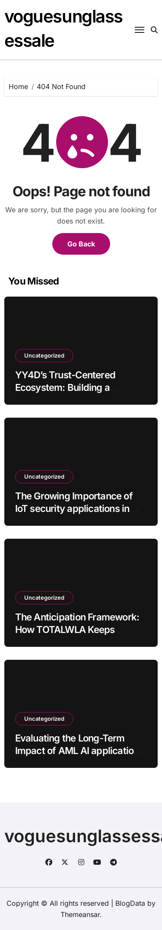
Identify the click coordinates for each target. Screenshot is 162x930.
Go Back (81, 244)
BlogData (130, 903)
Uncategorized (44, 355)
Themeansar (80, 914)
